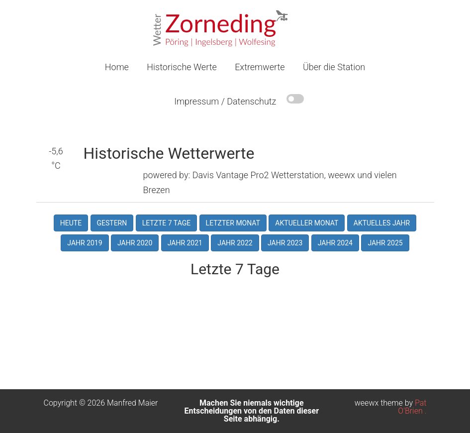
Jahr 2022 (234, 243)
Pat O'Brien (412, 407)
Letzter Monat (233, 223)
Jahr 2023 (285, 243)
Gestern (112, 223)
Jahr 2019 (84, 243)
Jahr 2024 (335, 243)
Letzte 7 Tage (166, 223)
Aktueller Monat (306, 223)
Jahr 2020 (134, 243)
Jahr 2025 (385, 243)
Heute (71, 223)
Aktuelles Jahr (382, 223)
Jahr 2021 (185, 243)
